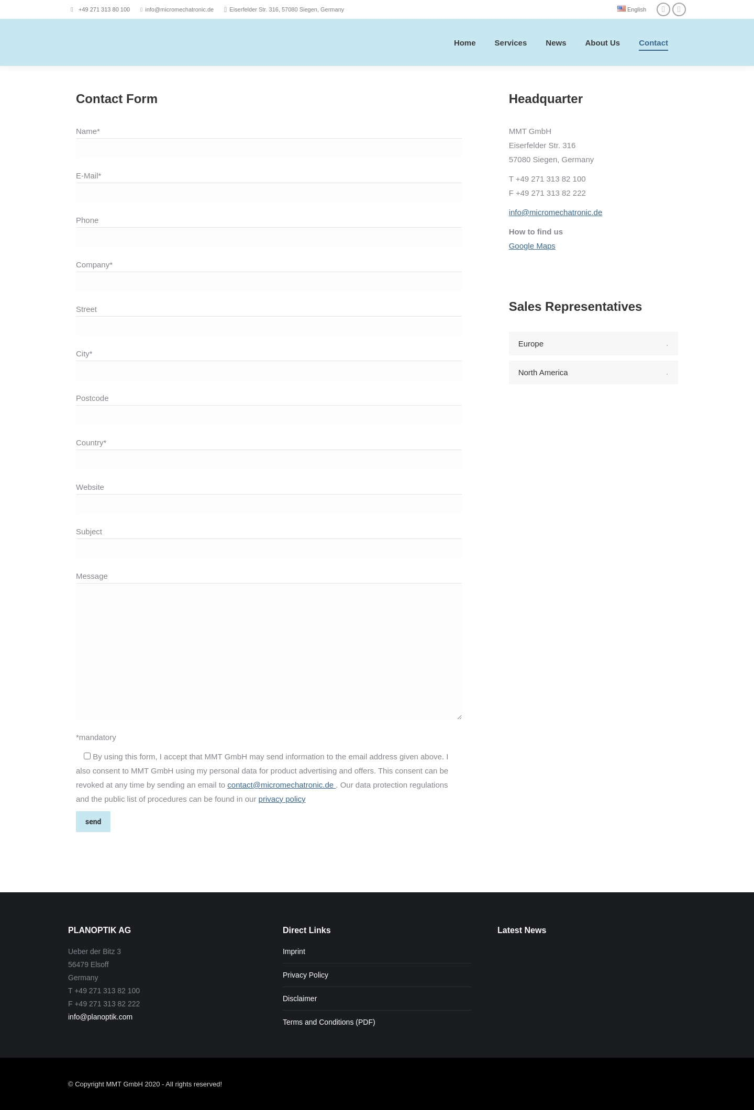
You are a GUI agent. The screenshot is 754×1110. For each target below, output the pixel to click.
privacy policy (282, 798)
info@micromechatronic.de (556, 212)
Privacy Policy (305, 975)
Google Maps (532, 245)
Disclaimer (300, 998)
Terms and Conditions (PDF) (329, 1022)
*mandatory (96, 737)
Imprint (294, 951)
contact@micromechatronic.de (281, 784)
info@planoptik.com (100, 1017)
